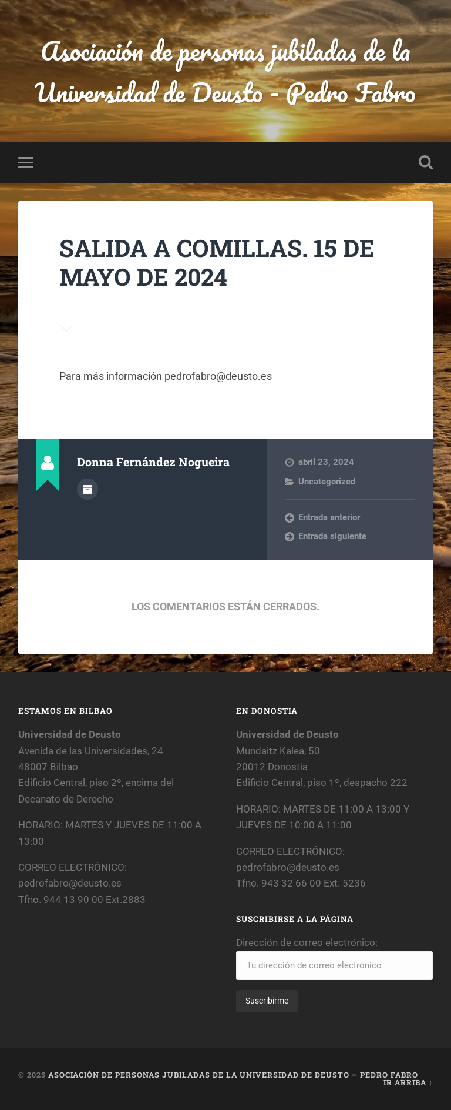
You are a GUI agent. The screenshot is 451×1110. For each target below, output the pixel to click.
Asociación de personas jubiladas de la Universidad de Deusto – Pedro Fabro (233, 1074)
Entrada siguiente (332, 536)
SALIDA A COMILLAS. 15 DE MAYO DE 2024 (217, 262)
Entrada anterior (329, 517)
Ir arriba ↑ (408, 1082)
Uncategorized (326, 481)
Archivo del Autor (87, 489)
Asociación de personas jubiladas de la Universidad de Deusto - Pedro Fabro (225, 71)
